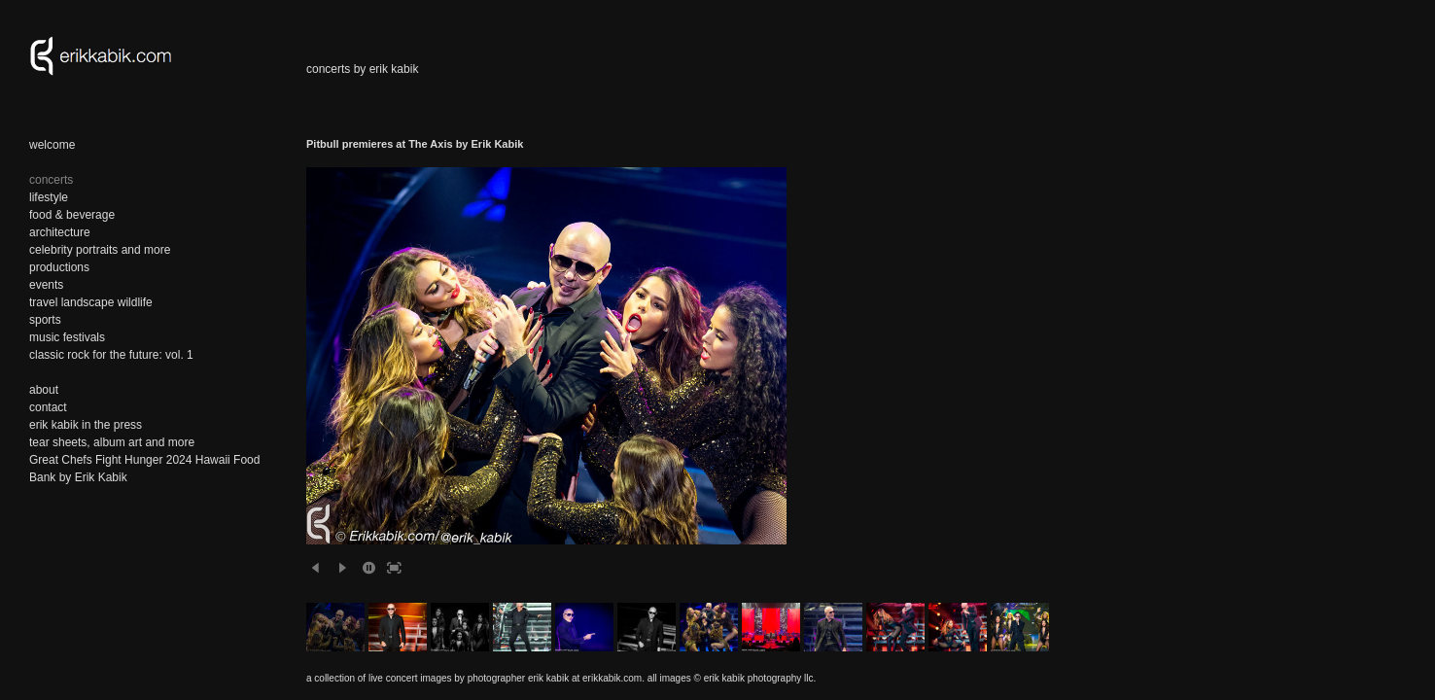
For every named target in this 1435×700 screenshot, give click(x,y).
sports (45, 320)
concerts (51, 180)
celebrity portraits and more (99, 250)
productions (59, 267)
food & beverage (72, 215)
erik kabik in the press (85, 425)
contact (48, 407)
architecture (59, 232)
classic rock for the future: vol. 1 (111, 355)
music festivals (67, 337)
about (43, 390)
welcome (52, 145)
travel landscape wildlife (91, 302)
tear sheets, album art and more (111, 442)
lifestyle (48, 197)
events (46, 285)
